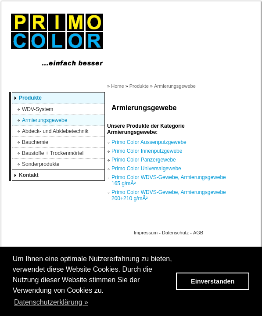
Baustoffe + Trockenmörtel (52, 153)
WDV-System (37, 109)
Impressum (146, 232)
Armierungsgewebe (44, 120)
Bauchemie (35, 142)
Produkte (30, 98)
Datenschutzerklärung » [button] (51, 302)
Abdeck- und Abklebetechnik (55, 131)
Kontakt (29, 175)
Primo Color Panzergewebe (143, 160)
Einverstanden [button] (212, 281)
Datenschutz (175, 232)
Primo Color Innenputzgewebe (146, 151)
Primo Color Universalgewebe (146, 168)
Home (117, 86)
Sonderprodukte (40, 164)
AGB (198, 232)
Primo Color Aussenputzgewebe (149, 142)
